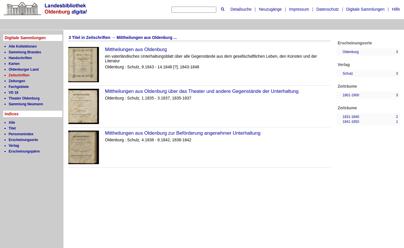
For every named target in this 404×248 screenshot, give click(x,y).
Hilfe (396, 9)
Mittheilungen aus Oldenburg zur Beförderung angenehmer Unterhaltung (182, 133)
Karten (14, 64)
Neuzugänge (270, 9)
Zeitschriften (19, 75)
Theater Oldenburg (24, 98)
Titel (12, 128)
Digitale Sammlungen (365, 9)
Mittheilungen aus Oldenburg (136, 49)
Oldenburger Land (24, 69)
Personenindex (21, 134)
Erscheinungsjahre (24, 151)
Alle (12, 123)
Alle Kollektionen (23, 46)
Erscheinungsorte (23, 140)
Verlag (14, 146)
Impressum (299, 9)
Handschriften (20, 58)
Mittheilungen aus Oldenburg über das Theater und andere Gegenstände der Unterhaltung (201, 91)
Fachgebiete (19, 87)
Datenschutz (327, 9)
